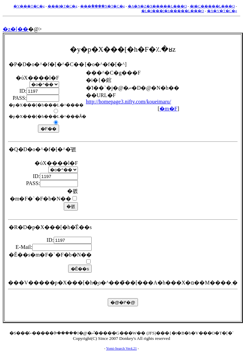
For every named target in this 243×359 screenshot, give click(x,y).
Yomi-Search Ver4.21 (121, 348)
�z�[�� (15, 29)
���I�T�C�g (63, 6)
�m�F (168, 108)
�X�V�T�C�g (222, 11)
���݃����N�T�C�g (102, 6)
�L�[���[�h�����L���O (172, 11)
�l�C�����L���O (212, 6)
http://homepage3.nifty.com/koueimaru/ (128, 101)
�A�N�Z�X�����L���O (157, 6)
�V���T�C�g (29, 6)
